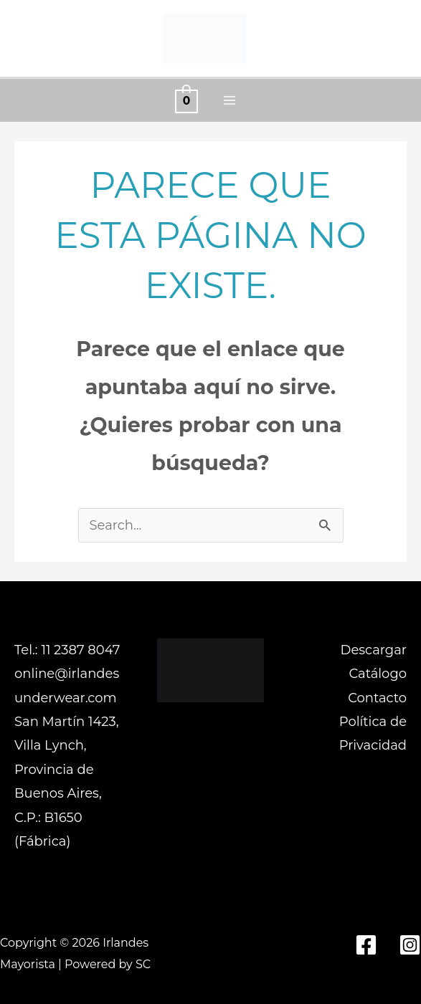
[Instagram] (410, 945)
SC (143, 964)
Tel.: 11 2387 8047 (67, 650)
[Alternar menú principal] (229, 101)
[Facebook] (366, 945)
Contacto (377, 698)
